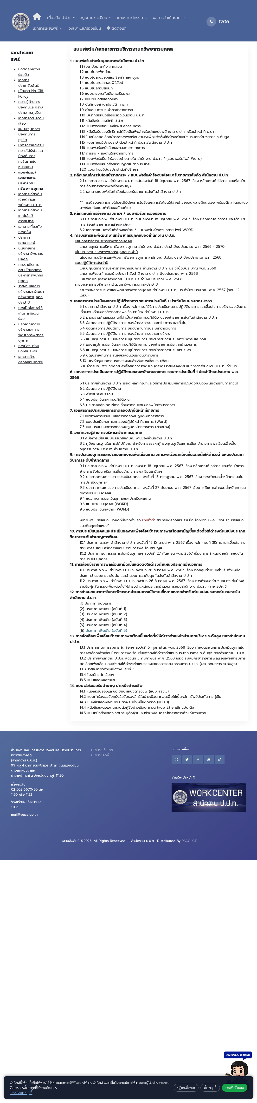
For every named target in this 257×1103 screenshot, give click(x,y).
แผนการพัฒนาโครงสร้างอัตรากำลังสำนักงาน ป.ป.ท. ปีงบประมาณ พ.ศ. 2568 (139, 273)
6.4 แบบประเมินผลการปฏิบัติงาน (104, 399)
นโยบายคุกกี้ (100, 755)
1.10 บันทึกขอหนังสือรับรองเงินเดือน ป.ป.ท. (112, 115)
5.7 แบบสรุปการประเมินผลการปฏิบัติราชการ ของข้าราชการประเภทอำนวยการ (138, 344)
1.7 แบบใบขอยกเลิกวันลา (99, 99)
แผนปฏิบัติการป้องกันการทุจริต (29, 134)
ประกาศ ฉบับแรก (98, 603)
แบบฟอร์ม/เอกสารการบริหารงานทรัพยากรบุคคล (30, 180)
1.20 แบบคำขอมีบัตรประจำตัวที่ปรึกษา (109, 169)
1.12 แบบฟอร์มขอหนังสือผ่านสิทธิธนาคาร (110, 126)
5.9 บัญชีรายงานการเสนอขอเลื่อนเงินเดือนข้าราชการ (119, 355)
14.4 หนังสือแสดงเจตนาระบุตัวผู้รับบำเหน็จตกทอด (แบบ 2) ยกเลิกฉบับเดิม (137, 707)
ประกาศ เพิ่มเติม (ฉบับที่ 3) (106, 619)
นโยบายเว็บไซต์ (102, 750)
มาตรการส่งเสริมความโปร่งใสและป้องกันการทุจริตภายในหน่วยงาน (31, 155)
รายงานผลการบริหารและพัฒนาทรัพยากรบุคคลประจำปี (31, 294)
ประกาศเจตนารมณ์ (26, 240)
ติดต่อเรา (117, 28)
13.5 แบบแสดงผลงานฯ (97, 680)
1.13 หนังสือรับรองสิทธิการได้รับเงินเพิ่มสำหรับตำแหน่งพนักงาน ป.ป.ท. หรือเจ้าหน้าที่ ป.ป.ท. (148, 131)
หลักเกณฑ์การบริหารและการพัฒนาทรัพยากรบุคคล (31, 332)
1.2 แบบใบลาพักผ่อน (95, 71)
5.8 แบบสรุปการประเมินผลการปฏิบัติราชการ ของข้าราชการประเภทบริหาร (135, 350)
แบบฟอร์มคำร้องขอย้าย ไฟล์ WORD (165, 230)
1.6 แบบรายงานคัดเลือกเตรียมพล (105, 93)
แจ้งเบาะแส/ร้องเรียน (83, 28)
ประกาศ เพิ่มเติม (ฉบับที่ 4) (106, 625)
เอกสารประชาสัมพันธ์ (28, 82)
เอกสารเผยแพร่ (45, 28)
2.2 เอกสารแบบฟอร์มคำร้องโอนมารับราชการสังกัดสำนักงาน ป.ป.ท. (130, 191)
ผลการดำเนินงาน (166, 18)
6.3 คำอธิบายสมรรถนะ (97, 394)
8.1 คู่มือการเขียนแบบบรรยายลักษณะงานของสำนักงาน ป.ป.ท (126, 438)
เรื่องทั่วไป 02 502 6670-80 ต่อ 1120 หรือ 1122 (27, 789)
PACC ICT (189, 840)
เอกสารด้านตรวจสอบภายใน (30, 359)
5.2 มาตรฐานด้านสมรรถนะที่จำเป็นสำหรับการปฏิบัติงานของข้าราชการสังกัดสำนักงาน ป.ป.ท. (149, 317)
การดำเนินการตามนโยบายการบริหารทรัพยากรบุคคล (30, 272)
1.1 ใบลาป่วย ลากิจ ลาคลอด (101, 66)
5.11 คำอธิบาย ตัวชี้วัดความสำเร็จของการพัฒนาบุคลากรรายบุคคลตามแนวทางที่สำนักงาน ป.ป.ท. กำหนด (158, 366)
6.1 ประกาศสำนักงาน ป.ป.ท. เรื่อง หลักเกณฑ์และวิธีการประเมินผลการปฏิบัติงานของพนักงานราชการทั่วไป (159, 383)
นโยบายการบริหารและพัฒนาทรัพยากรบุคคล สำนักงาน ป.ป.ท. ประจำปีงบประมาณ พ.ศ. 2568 (150, 257)
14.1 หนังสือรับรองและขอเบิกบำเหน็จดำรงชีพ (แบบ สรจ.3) (124, 691)
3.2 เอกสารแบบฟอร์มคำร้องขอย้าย (106, 230)
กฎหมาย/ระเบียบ (93, 18)
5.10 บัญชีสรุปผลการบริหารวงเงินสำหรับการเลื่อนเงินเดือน (124, 360)
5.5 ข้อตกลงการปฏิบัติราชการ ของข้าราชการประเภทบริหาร (125, 333)
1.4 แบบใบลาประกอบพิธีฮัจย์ (101, 82)
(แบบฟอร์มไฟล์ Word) (184, 158)
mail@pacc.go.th (24, 814)
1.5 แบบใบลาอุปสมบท (96, 88)
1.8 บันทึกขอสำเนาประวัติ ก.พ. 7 (104, 104)
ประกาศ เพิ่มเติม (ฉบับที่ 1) (106, 609)
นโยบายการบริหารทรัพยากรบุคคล (30, 254)
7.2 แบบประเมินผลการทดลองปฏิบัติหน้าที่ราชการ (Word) (123, 421)
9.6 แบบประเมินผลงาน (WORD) (104, 509)
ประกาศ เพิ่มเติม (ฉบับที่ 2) (106, 614)
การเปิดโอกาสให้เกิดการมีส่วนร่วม (30, 313)
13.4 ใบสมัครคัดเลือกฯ (97, 674)
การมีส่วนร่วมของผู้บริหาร (28, 348)
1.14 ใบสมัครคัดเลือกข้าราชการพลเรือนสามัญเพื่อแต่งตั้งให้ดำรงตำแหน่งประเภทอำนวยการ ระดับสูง (154, 137)
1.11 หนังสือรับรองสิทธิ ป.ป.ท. (102, 120)
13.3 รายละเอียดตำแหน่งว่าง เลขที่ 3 (107, 669)
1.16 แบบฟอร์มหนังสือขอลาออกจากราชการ (112, 147)
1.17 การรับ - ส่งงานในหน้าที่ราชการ (106, 153)
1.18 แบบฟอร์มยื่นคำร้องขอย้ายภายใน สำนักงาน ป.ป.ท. (121, 158)
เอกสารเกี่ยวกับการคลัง (30, 229)
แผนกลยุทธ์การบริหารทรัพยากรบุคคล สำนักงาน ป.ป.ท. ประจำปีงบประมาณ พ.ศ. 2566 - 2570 (152, 246)
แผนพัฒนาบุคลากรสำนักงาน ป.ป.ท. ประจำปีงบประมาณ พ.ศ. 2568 (131, 279)
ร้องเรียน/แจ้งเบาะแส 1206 (26, 805)
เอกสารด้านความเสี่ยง (31, 120)
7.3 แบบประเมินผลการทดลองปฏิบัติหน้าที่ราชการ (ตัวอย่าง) (125, 427)
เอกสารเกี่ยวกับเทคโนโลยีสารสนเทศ (30, 216)
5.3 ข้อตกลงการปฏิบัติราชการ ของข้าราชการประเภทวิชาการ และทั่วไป (133, 322)
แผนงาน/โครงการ (131, 18)
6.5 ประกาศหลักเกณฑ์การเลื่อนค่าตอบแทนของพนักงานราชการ (127, 405)
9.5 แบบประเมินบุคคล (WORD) (104, 504)
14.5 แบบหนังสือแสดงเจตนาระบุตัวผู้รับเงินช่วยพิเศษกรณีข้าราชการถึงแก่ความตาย (143, 713)
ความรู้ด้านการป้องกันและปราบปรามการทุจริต (30, 107)
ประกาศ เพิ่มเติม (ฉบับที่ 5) (106, 630)
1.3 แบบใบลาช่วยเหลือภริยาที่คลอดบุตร (109, 77)
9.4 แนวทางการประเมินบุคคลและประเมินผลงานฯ (116, 498)
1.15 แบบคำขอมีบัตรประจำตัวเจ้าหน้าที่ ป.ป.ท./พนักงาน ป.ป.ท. (126, 142)
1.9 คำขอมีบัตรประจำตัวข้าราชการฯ (106, 110)
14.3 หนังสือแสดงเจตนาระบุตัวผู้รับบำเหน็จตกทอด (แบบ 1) (124, 702)
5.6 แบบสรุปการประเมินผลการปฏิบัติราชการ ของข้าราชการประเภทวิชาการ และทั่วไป (143, 339)
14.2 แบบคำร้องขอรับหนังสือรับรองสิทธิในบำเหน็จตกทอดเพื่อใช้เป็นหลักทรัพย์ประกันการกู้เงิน (150, 696)
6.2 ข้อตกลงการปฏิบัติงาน (100, 388)
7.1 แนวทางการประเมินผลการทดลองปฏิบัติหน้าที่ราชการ (122, 416)
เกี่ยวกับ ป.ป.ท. (59, 18)
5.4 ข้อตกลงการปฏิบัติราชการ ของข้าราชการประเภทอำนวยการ (128, 328)
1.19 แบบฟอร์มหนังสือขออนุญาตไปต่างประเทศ (115, 164)
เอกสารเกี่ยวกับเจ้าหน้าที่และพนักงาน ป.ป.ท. (30, 199)
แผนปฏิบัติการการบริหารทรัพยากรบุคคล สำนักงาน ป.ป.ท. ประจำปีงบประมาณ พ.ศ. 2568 (148, 268)
